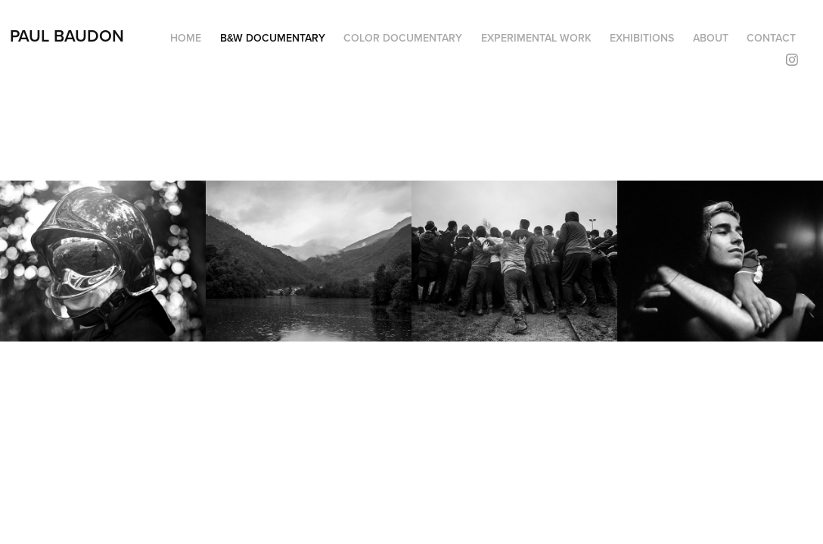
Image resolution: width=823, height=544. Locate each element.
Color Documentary (402, 37)
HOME (185, 37)
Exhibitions (642, 37)
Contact (771, 37)
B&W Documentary (272, 37)
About (710, 37)
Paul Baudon (67, 35)
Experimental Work (536, 37)
